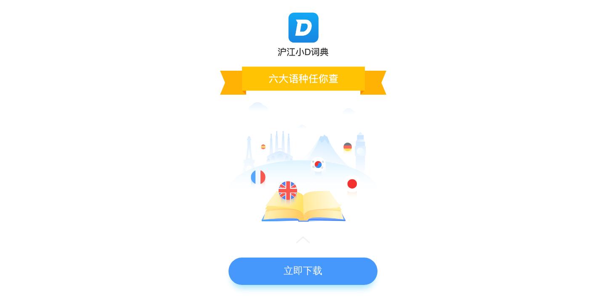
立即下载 (303, 270)
